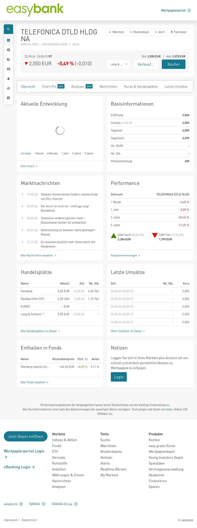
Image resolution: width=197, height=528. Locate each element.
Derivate (58, 457)
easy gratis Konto (162, 445)
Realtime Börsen (113, 469)
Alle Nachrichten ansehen (39, 255)
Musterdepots (111, 451)
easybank (13, 504)
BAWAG (37, 504)
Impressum (11, 519)
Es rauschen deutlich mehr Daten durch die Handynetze (68, 244)
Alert (160, 32)
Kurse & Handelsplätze (141, 86)
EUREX (25, 306)
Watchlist (116, 32)
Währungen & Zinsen (68, 475)
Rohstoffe (59, 463)
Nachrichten (108, 86)
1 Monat (39, 153)
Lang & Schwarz (33, 314)
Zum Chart (29, 166)
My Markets (109, 475)
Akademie (156, 475)
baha (169, 409)
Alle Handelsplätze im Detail (40, 331)
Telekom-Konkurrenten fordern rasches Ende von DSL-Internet (69, 196)
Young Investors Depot (166, 457)
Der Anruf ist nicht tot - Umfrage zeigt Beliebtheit (65, 208)
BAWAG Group (65, 504)
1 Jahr (65, 153)
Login (119, 376)
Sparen (154, 486)
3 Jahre (76, 153)
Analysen (82, 86)
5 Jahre (88, 153)
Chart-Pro (53, 86)
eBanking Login (19, 466)
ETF (55, 451)
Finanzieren (158, 480)
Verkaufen (146, 64)
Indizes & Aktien (64, 439)
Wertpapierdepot (162, 451)
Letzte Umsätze (176, 86)
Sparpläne (156, 463)
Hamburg (26, 291)
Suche (105, 439)
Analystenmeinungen (126, 255)
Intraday (26, 153)
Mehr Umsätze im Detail (128, 331)
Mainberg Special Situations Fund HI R (35, 367)
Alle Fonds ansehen (35, 382)
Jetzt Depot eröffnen (25, 436)
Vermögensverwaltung (166, 469)
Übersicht (28, 86)
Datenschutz (29, 519)
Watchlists (108, 445)
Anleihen (59, 469)
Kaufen (174, 64)
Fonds (56, 445)
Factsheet (178, 32)
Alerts (105, 463)
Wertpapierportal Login (24, 453)
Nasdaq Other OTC (32, 299)
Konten (154, 439)
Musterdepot (139, 32)
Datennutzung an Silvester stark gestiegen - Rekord (68, 232)
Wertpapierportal (176, 10)
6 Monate (52, 153)
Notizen (106, 457)
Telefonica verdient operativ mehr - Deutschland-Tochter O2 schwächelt (63, 220)
